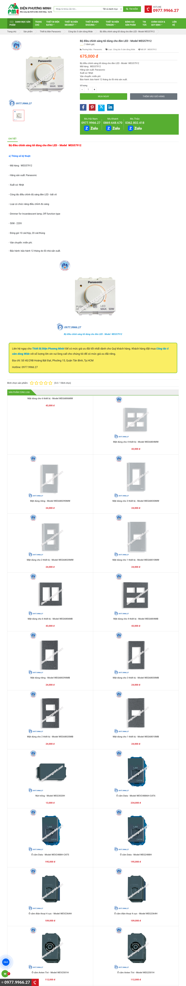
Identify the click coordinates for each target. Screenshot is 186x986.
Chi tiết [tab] (12, 139)
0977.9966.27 (90, 123)
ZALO (6, 962)
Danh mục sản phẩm (19, 23)
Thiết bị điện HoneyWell (107, 949)
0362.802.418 (134, 123)
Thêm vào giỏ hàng (154, 96)
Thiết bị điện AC (104, 936)
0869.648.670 (112, 123)
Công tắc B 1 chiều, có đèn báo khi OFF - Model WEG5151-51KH (161, 724)
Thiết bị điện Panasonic (107, 922)
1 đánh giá (89, 44)
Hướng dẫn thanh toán (107, 889)
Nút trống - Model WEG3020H (93, 528)
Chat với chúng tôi (154, 892)
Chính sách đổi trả (149, 922)
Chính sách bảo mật (150, 927)
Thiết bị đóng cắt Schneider (109, 918)
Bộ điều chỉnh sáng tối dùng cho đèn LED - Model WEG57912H (127, 676)
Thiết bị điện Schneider (107, 913)
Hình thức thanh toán (150, 913)
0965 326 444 (34, 932)
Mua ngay (103, 96)
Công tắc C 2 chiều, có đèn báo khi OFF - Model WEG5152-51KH (93, 724)
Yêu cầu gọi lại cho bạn (107, 895)
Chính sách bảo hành (150, 918)
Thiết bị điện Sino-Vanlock (109, 945)
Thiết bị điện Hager (105, 927)
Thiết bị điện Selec (105, 931)
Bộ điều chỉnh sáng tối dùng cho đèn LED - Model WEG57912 (93, 334)
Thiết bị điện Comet (106, 940)
